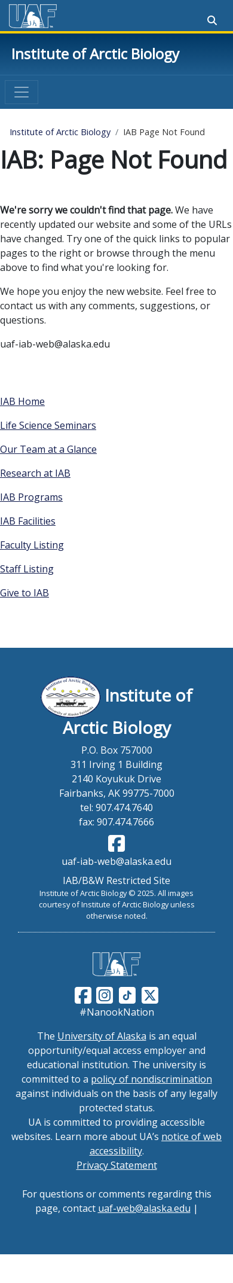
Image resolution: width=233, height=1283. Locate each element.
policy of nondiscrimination (151, 1079)
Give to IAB (24, 592)
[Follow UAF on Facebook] (83, 994)
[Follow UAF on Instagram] (103, 994)
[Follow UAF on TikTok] (127, 994)
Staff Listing (27, 568)
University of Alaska (101, 1036)
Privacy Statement (116, 1165)
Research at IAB (35, 473)
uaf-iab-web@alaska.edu (116, 861)
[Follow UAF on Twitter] (150, 994)
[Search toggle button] (212, 20)
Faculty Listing (32, 544)
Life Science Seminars (48, 425)
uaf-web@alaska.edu (144, 1208)
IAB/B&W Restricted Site (116, 880)
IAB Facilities (28, 521)
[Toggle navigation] (21, 92)
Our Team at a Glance (48, 449)
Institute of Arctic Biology (95, 53)
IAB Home (22, 401)
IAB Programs (31, 497)
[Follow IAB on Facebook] (116, 847)
